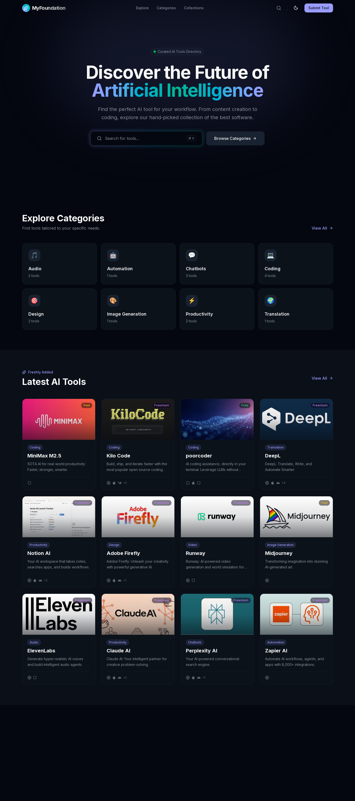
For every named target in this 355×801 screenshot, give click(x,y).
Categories (166, 8)
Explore (142, 8)
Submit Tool (318, 8)
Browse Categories (235, 138)
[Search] (278, 7)
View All (322, 228)
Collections (194, 8)
